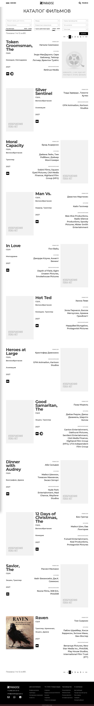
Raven (41, 617)
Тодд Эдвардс (71, 93)
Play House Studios (78, 651)
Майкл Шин (77, 526)
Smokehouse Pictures (47, 276)
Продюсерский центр (80, 692)
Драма (21, 480)
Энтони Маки (81, 633)
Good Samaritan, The (46, 405)
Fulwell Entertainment (76, 539)
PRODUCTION (66, 692)
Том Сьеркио (81, 621)
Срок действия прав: (47, 29)
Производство (67, 687)
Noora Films (43, 591)
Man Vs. (43, 193)
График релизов (34, 690)
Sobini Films (44, 170)
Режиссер (55, 41)
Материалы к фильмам (36, 695)
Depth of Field (44, 271)
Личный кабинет (79, 700)
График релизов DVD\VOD (52, 692)
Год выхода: (19, 28)
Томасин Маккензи (48, 477)
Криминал (49, 628)
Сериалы (47, 697)
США (8, 53)
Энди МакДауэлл (43, 54)
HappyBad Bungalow (77, 325)
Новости (32, 697)
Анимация (40, 108)
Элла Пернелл (72, 310)
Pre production (66, 690)
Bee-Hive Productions (76, 216)
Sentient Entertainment (75, 435)
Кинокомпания (53, 66)
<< (64, 37)
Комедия (10, 60)
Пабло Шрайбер (72, 630)
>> (86, 37)
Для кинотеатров (34, 687)
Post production (66, 695)
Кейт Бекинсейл (43, 578)
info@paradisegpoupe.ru (15, 693)
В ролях (56, 51)
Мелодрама (21, 60)
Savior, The (13, 567)
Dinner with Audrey (13, 465)
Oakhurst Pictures (78, 432)
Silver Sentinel (43, 91)
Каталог (47, 695)
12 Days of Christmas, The (46, 517)
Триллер (10, 160)
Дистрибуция (78, 690)
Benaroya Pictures (73, 646)
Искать (83, 33)
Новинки (47, 690)
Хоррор (38, 208)
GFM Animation (71, 105)
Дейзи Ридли (73, 414)
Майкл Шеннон (50, 474)
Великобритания (43, 101)
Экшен (38, 420)
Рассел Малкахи (50, 569)
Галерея (76, 697)
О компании (78, 687)
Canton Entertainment (76, 429)
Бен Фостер (81, 636)
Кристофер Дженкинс (47, 353)
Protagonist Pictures (77, 328)
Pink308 (54, 594)
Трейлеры (32, 692)
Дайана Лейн (46, 154)
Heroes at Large (16, 351)
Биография (11, 480)
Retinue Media (51, 70)
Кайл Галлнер (80, 206)
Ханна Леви (82, 301)
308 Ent (54, 591)
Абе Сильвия (52, 465)
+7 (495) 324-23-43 (13, 690)
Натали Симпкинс (49, 45)
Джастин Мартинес (77, 197)
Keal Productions (79, 542)
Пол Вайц (53, 249)
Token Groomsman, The (19, 45)
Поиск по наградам (50, 700)
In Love (13, 245)
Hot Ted (43, 297)
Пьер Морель (81, 405)
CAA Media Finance (78, 438)
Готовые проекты (67, 697)
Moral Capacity (15, 143)
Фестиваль (77, 695)
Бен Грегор (82, 517)
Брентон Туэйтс (50, 60)
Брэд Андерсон (50, 145)
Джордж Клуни (41, 258)
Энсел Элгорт (51, 480)
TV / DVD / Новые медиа (52, 687)
